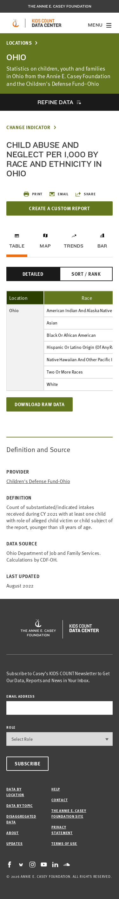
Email (59, 194)
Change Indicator (28, 127)
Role (11, 727)
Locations (19, 43)
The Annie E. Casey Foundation (59, 6)
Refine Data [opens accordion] (55, 102)
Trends (73, 246)
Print (33, 194)
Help (55, 789)
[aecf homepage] (15, 23)
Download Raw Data (39, 404)
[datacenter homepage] (46, 23)
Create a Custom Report (59, 208)
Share (85, 194)
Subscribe (27, 763)
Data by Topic (19, 805)
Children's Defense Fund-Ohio (38, 481)
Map (45, 246)
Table (16, 246)
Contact (59, 799)
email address (20, 696)
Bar (102, 246)
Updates (14, 843)
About (12, 832)
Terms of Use (64, 843)
